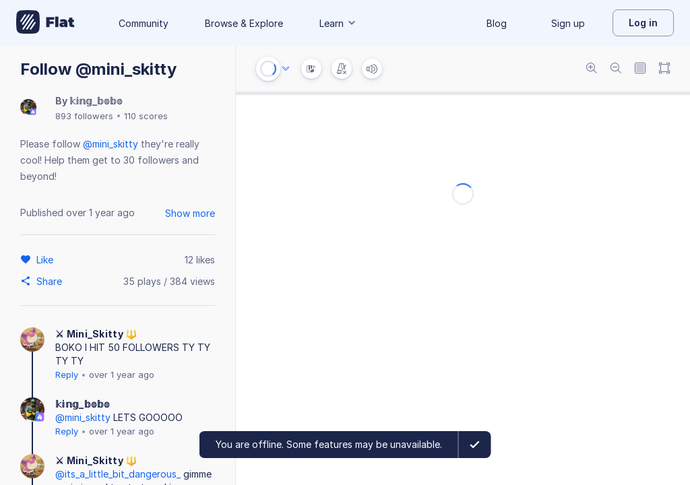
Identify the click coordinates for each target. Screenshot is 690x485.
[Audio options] (285, 69)
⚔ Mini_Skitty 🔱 (96, 334)
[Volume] (372, 69)
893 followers (84, 115)
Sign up (568, 23)
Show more (190, 213)
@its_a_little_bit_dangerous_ (118, 474)
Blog (497, 23)
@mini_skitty (110, 144)
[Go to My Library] (45, 23)
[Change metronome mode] (342, 69)
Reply (66, 374)
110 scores (146, 115)
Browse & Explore (244, 23)
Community (143, 23)
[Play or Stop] (268, 69)
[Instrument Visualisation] (311, 69)
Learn (338, 23)
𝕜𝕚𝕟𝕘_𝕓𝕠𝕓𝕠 (96, 100)
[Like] (46, 259)
